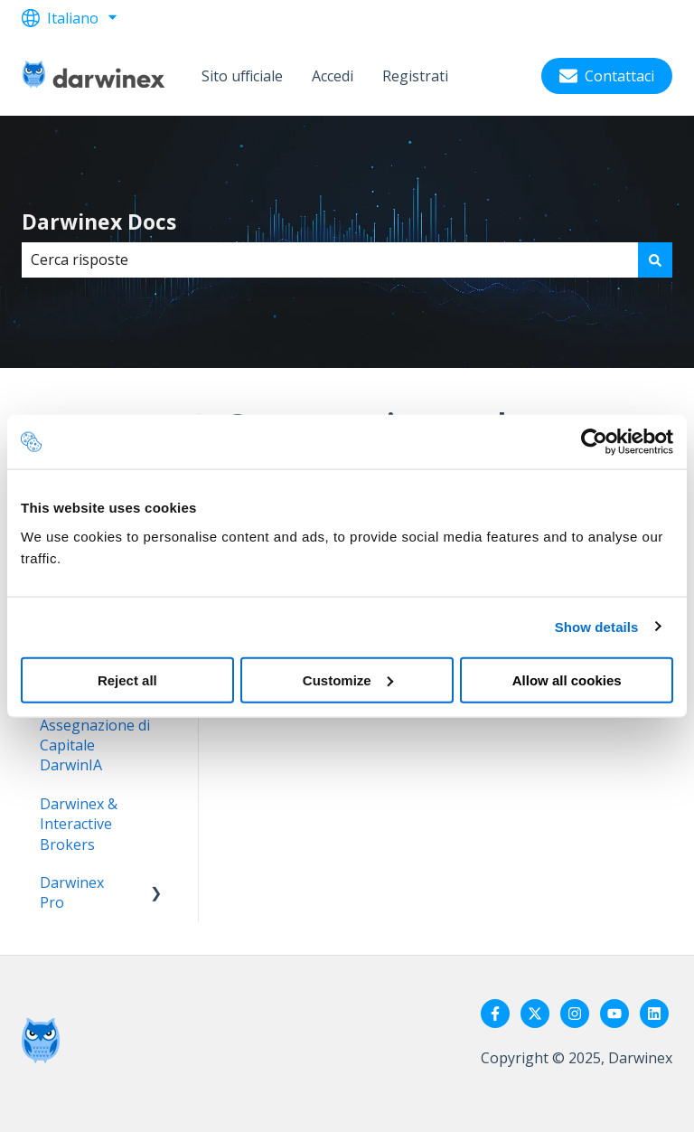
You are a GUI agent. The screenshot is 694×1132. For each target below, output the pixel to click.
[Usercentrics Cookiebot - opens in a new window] (594, 442)
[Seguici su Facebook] (495, 1013)
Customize (348, 679)
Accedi (332, 76)
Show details (597, 627)
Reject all (127, 679)
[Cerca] (655, 259)
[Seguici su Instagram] (574, 1013)
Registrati (415, 76)
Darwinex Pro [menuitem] (72, 892)
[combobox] (330, 259)
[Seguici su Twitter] (534, 1013)
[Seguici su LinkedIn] (654, 1013)
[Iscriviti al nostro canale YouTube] (614, 1013)
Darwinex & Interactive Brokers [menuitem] (78, 824)
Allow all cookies (567, 679)
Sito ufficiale (242, 76)
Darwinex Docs (99, 221)
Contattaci (606, 76)
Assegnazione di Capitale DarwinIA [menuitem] (95, 745)
